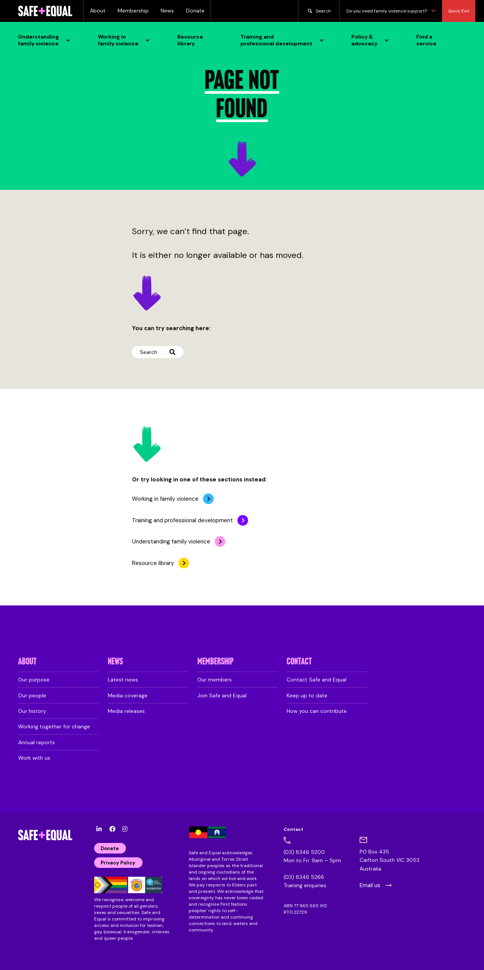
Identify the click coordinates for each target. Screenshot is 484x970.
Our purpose (34, 679)
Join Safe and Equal (222, 695)
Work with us (34, 757)
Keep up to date (307, 695)
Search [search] (319, 11)
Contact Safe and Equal (316, 679)
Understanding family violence (171, 541)
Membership (133, 10)
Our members (214, 679)
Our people (32, 695)
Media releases (126, 711)
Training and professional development (182, 520)
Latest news (123, 679)
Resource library (153, 563)
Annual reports (36, 742)
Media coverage (127, 695)
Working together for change (54, 726)
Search (157, 352)
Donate (195, 10)
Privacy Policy (118, 863)
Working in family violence (165, 499)
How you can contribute (317, 711)
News (167, 10)
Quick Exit (458, 11)
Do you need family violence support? (391, 11)
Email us (370, 885)
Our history (32, 711)
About (97, 10)
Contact (299, 662)
